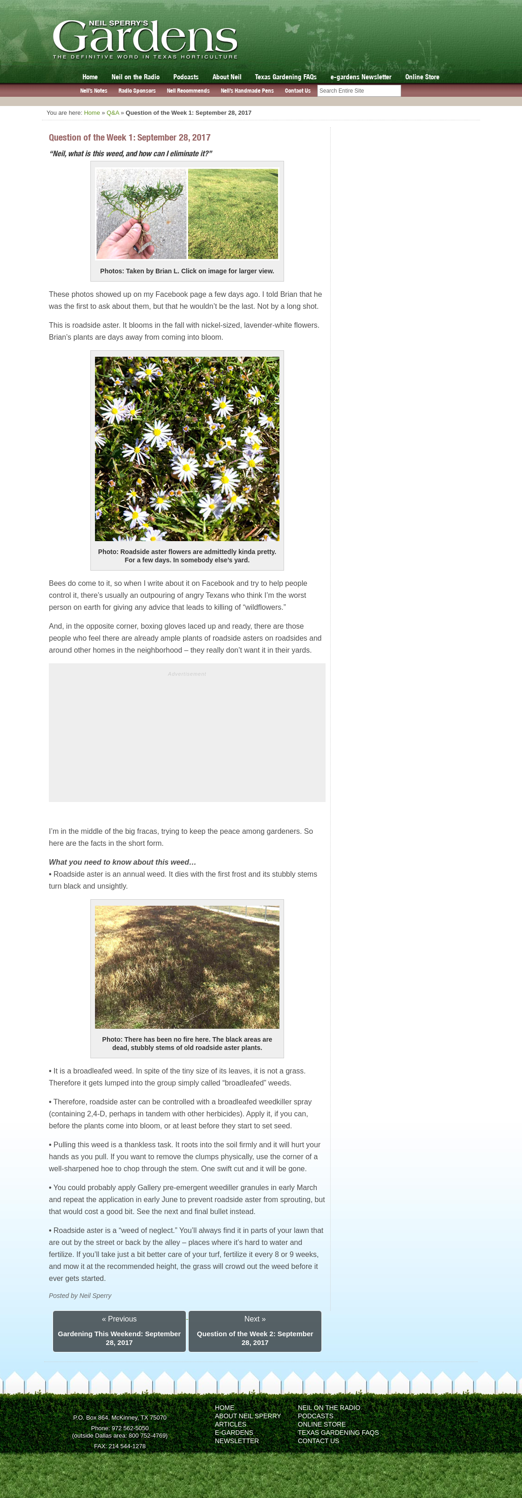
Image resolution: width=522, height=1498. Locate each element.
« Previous (119, 1319)
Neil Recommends (188, 90)
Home (90, 77)
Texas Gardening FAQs (286, 77)
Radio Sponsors (137, 90)
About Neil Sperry (248, 1416)
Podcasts (186, 77)
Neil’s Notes (93, 90)
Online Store (422, 77)
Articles (230, 1424)
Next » (255, 1319)
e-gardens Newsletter (361, 77)
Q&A (113, 112)
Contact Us (298, 90)
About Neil (227, 77)
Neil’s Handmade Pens (247, 90)
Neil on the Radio (136, 77)
